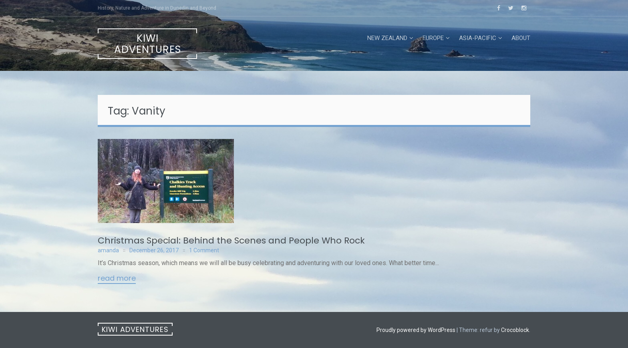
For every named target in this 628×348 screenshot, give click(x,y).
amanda (108, 250)
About (520, 38)
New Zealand (387, 38)
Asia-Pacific (477, 38)
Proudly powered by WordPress (415, 330)
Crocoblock (515, 330)
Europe (433, 38)
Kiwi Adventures (147, 43)
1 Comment (204, 250)
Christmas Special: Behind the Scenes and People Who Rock (231, 240)
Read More (117, 278)
